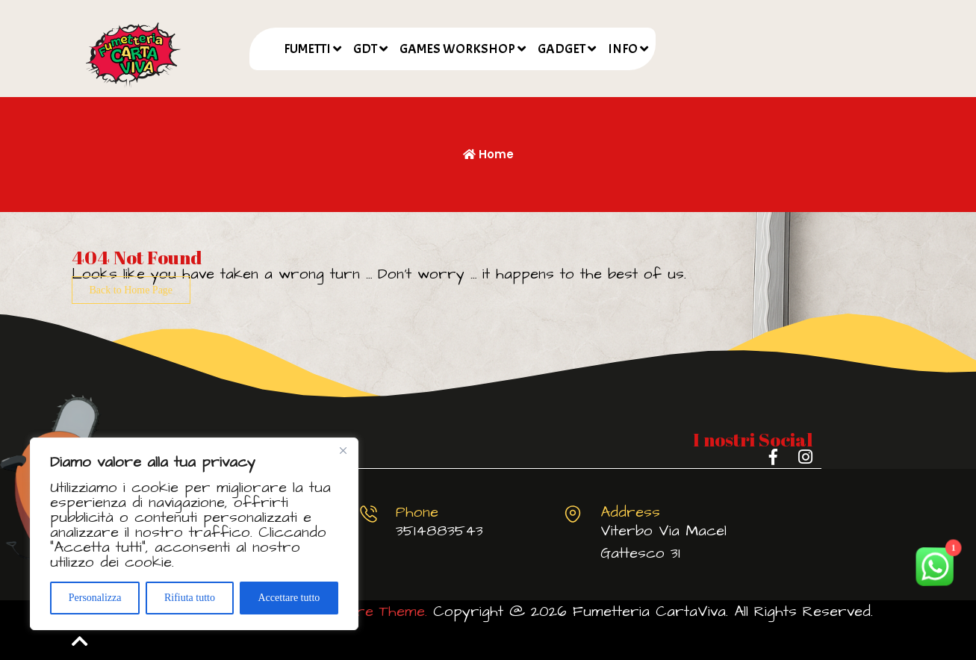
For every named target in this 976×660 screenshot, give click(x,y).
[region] (194, 534)
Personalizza (95, 597)
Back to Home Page (131, 290)
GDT (365, 48)
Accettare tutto (289, 597)
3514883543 (439, 530)
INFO (623, 48)
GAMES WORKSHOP (457, 48)
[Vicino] (343, 450)
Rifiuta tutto (189, 597)
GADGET (561, 48)
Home (488, 154)
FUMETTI (307, 48)
